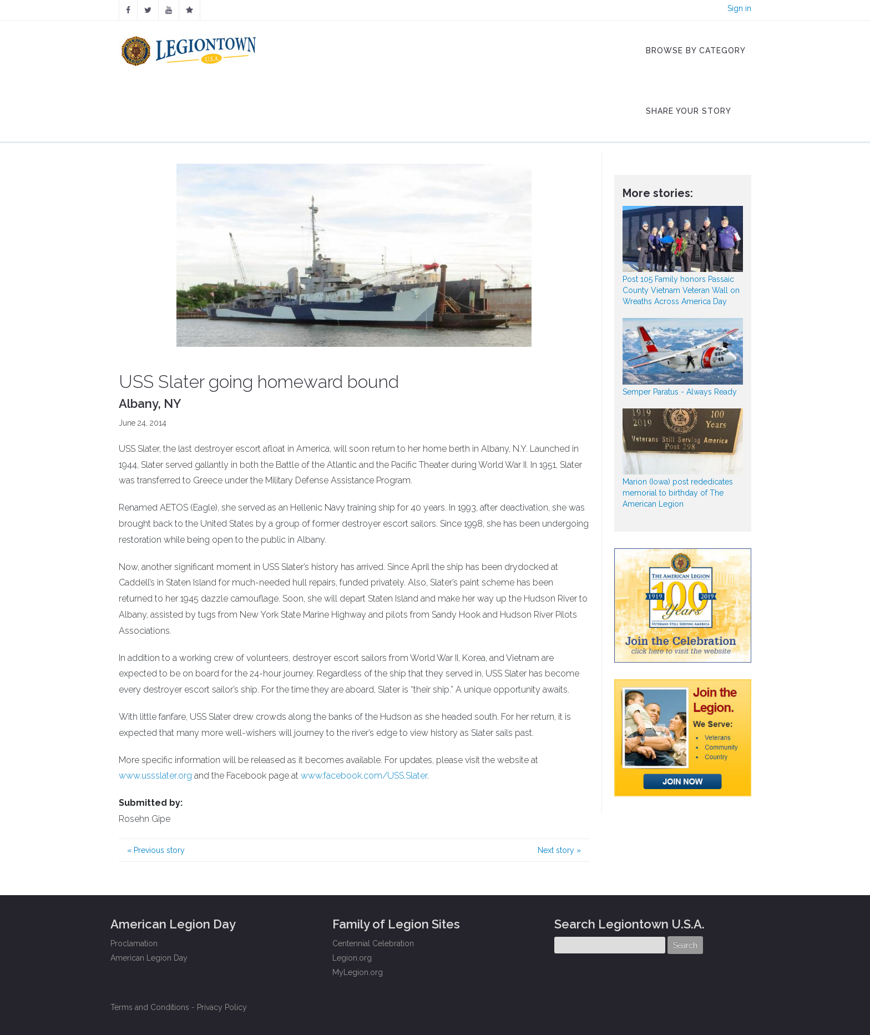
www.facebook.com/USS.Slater (364, 775)
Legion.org (352, 957)
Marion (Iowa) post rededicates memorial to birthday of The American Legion (678, 492)
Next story (559, 850)
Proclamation (134, 943)
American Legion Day (149, 957)
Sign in (739, 8)
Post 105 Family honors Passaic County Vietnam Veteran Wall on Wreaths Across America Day (681, 290)
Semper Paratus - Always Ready (680, 391)
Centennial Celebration (373, 943)
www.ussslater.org (155, 775)
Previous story (156, 850)
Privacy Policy (222, 1007)
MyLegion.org (357, 972)
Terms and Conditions (149, 1007)
